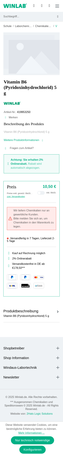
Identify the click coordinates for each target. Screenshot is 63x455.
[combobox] (28, 16)
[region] (31, 53)
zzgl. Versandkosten (16, 196)
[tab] (31, 312)
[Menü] (57, 6)
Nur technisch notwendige (32, 440)
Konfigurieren (32, 449)
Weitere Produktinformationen (24, 140)
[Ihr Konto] (33, 6)
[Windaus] (31, 103)
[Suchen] (56, 16)
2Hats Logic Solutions (40, 413)
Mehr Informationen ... (31, 432)
